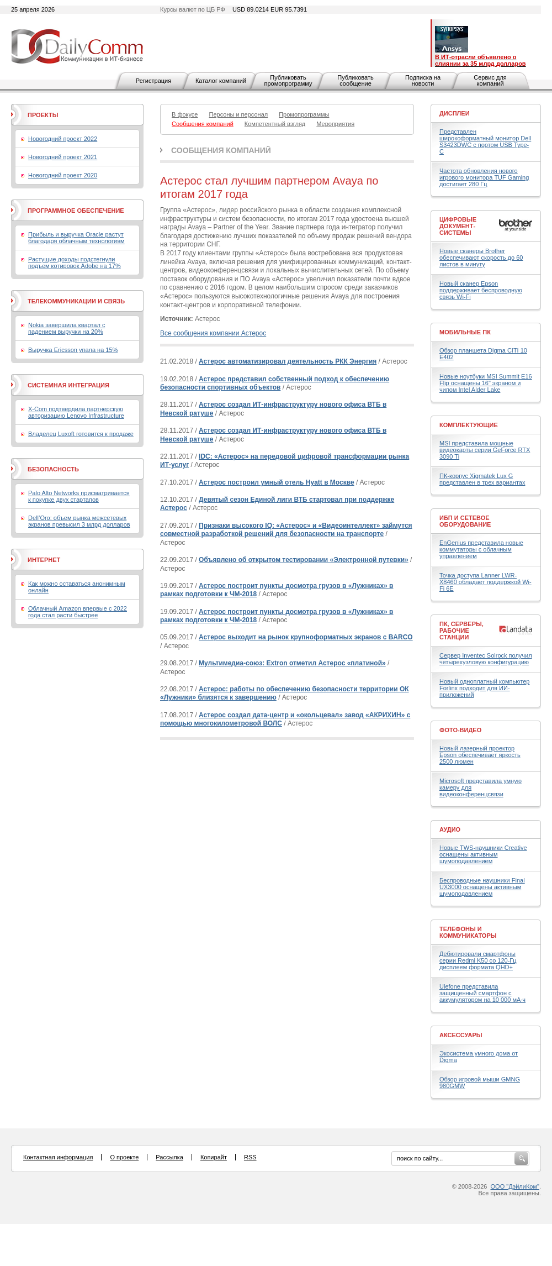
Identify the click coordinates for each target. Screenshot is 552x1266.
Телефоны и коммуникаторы (468, 932)
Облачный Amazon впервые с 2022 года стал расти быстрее (77, 611)
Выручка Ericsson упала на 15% (73, 349)
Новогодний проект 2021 (62, 157)
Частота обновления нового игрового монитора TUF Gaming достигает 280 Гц (484, 177)
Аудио (449, 829)
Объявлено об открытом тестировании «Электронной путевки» (303, 560)
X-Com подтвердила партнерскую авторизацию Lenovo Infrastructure (76, 412)
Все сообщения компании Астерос (213, 333)
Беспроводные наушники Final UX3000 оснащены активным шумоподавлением (482, 887)
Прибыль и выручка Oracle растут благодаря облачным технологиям (76, 237)
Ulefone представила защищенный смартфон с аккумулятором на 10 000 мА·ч (482, 993)
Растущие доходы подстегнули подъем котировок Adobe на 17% (74, 262)
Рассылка (169, 1157)
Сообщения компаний (221, 150)
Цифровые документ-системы (457, 226)
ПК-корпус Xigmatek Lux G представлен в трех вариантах (482, 479)
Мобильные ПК (465, 332)
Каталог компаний (220, 80)
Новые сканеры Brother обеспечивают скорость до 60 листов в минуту (481, 257)
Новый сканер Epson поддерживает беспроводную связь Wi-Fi (480, 290)
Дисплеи (454, 113)
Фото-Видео (460, 730)
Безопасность (53, 469)
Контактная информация (58, 1157)
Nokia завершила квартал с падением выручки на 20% (66, 328)
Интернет (44, 559)
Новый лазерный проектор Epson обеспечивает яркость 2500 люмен (480, 755)
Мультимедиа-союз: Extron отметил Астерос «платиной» (292, 663)
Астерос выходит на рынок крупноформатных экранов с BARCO (306, 637)
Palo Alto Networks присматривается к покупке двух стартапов (79, 496)
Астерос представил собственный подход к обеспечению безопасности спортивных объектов (274, 383)
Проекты (43, 115)
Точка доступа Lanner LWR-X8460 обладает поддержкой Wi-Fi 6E (485, 582)
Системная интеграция (68, 385)
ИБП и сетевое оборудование (465, 521)
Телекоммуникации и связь (76, 301)
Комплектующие (468, 425)
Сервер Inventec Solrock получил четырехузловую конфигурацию (485, 658)
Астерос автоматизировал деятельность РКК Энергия (287, 361)
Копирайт (213, 1157)
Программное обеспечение (76, 210)
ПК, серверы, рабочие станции (461, 630)
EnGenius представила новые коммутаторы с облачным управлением (481, 549)
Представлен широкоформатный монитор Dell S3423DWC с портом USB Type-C (485, 141)
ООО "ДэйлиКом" (515, 1186)
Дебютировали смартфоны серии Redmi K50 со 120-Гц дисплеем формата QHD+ (478, 960)
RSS (250, 1157)
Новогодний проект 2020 (62, 175)
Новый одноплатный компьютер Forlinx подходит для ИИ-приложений (484, 688)
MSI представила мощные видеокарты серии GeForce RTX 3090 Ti (484, 450)
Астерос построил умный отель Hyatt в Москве (276, 482)
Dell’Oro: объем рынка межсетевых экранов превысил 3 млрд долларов (79, 521)
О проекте (124, 1157)
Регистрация (153, 80)
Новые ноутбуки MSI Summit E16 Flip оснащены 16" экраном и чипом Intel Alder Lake (485, 383)
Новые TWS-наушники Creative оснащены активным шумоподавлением (483, 854)
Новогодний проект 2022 (62, 138)
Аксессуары (460, 1035)
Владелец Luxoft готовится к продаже (81, 433)
